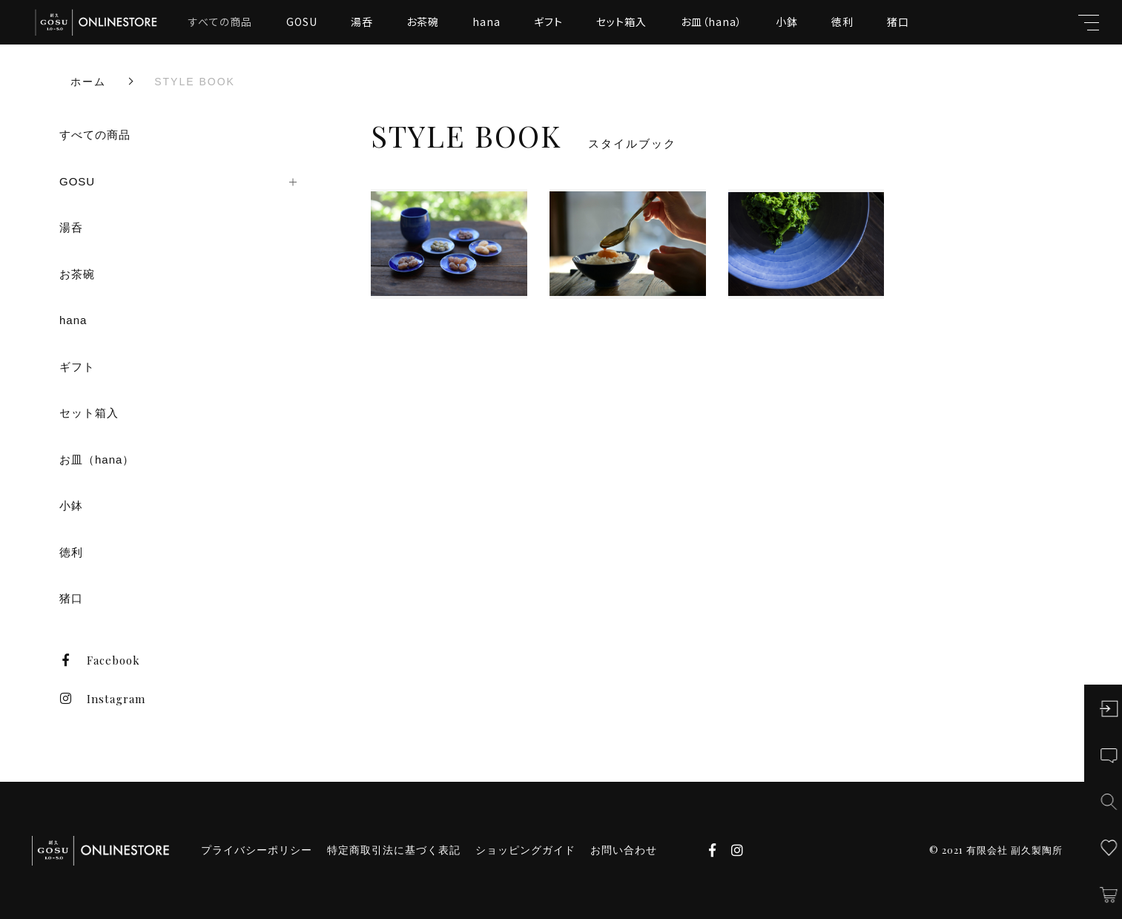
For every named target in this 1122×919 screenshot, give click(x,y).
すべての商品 (220, 21)
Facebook (99, 660)
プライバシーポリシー (256, 850)
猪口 (898, 21)
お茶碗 (422, 21)
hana (486, 21)
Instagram (102, 698)
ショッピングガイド (525, 850)
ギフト (548, 21)
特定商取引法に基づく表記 (394, 850)
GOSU (301, 21)
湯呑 (362, 21)
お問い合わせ (623, 850)
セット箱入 (621, 21)
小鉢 (787, 21)
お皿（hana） (711, 21)
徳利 (842, 21)
